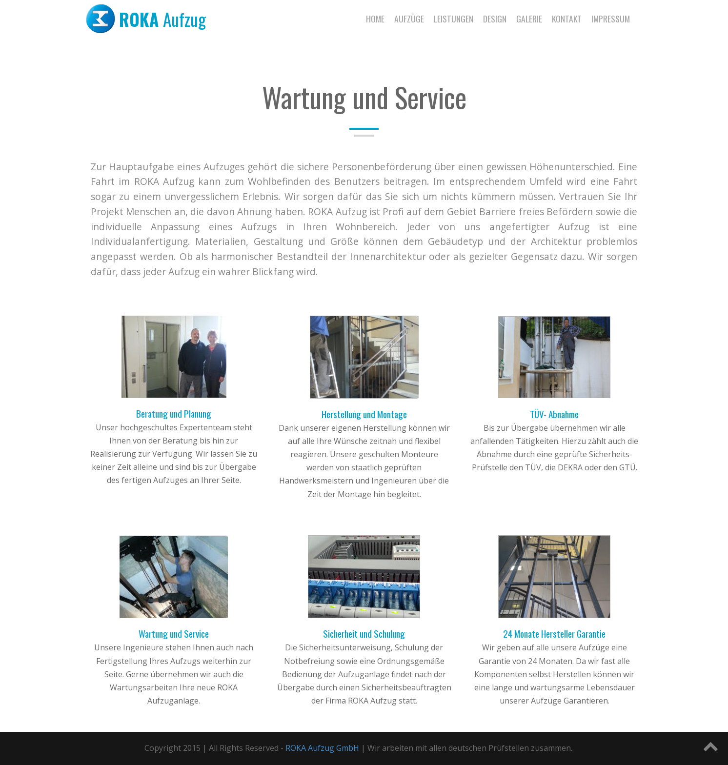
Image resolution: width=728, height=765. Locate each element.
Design (494, 18)
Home (375, 18)
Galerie (529, 18)
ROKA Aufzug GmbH (322, 748)
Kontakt (567, 18)
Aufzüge (409, 18)
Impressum (610, 18)
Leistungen (453, 18)
